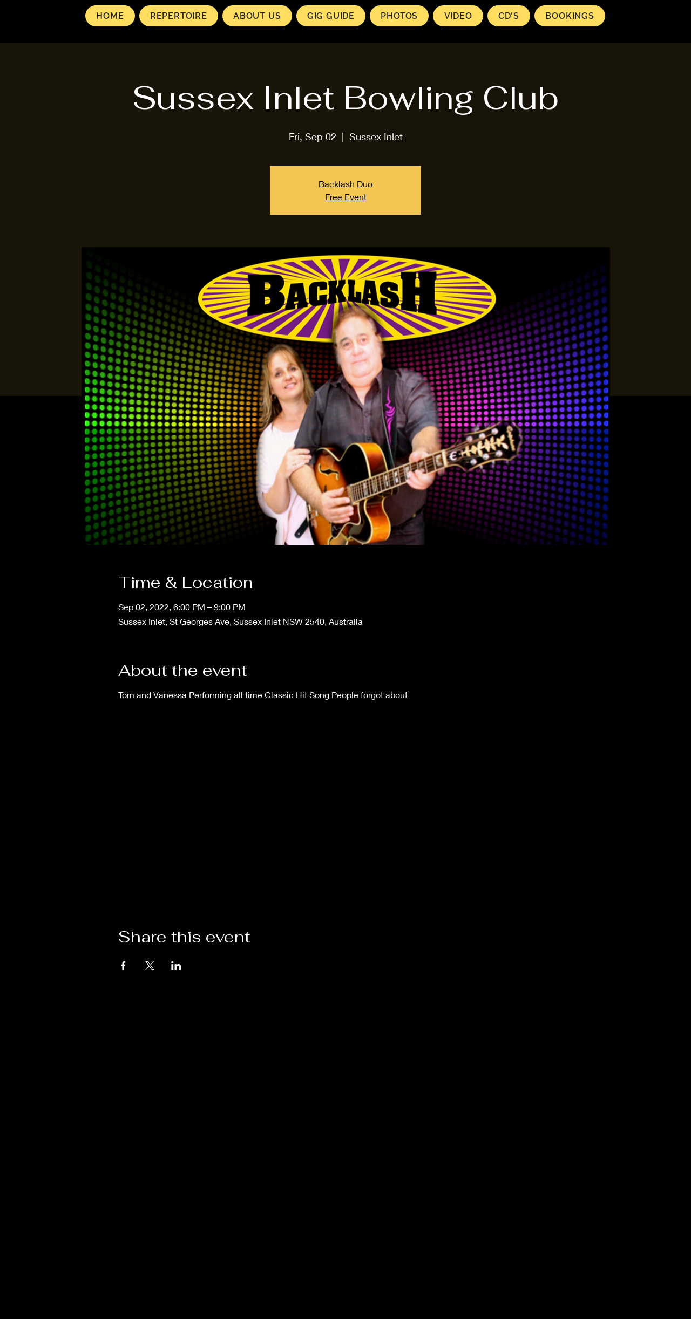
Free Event (346, 197)
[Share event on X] (150, 965)
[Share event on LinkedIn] (176, 965)
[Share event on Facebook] (123, 965)
